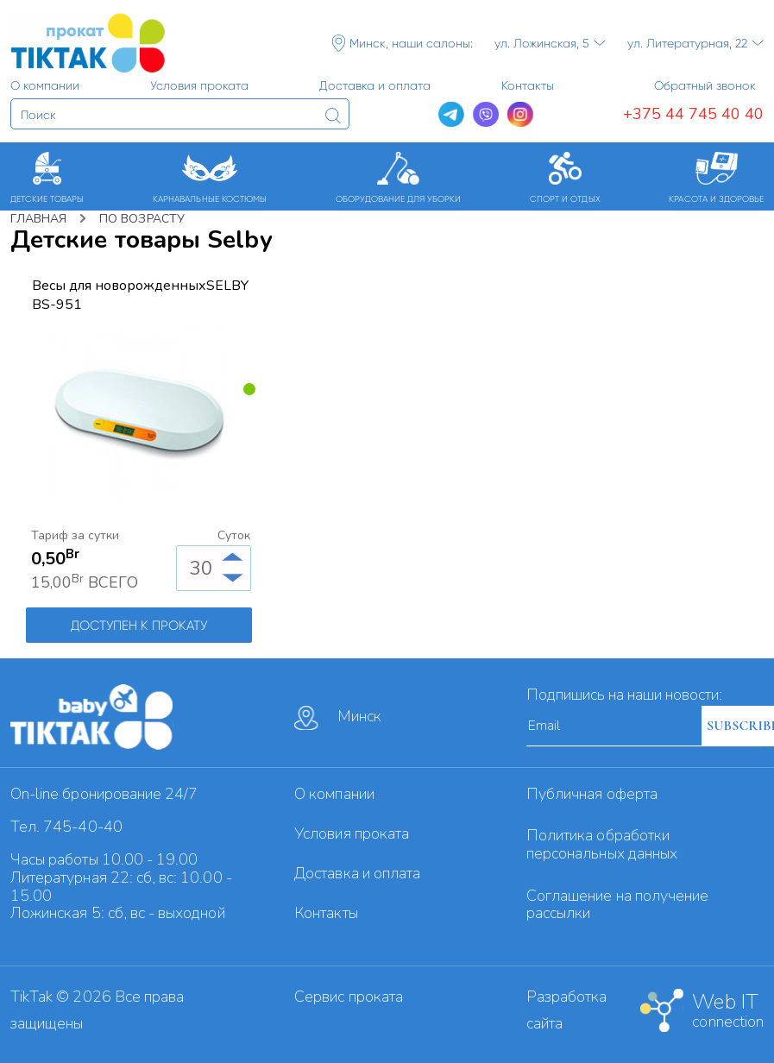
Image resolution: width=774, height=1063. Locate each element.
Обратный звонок (705, 85)
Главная (38, 219)
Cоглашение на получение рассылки (617, 904)
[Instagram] (520, 115)
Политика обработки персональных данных (601, 844)
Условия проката (351, 833)
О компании (334, 793)
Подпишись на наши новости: (624, 694)
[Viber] (486, 115)
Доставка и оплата (357, 873)
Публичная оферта (592, 793)
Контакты (325, 913)
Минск (337, 718)
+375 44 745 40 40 (693, 114)
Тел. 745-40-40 (66, 826)
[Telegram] (451, 115)
